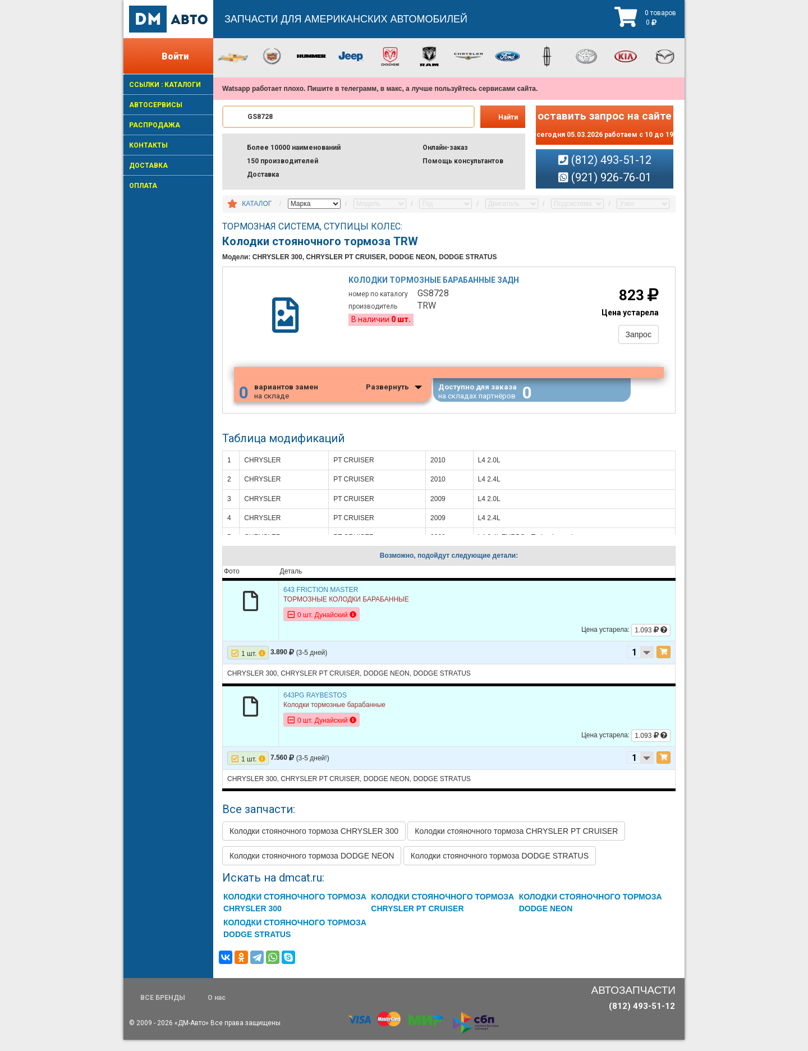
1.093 (651, 641)
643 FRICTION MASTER (320, 600)
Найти (508, 117)
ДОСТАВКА (148, 165)
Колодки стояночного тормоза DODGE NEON (311, 866)
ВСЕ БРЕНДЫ (162, 1009)
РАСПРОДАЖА (154, 125)
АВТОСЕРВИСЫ (155, 105)
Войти (175, 56)
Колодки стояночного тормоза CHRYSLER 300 (313, 842)
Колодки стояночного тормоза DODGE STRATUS (500, 866)
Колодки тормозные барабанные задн (435, 283)
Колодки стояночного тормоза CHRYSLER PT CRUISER (516, 842)
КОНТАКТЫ (148, 145)
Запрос (635, 336)
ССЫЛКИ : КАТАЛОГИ (165, 85)
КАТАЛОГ (257, 204)
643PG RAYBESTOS (315, 706)
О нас (217, 1009)
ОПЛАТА (143, 186)
